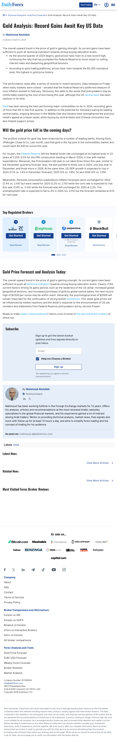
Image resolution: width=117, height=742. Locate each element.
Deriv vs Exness (13, 635)
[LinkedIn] (23, 569)
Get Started (16, 235)
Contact (8, 592)
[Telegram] (33, 569)
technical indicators (38, 284)
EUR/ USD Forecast (15, 657)
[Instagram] (64, 569)
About (7, 582)
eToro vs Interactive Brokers (20, 630)
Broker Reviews (13, 667)
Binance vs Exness (15, 625)
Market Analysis (13, 673)
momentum (73, 298)
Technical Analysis (16, 15)
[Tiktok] (43, 570)
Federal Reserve (30, 153)
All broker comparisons (17, 640)
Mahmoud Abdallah (38, 389)
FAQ (6, 587)
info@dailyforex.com (13, 683)
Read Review (16, 245)
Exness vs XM (12, 615)
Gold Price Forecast (36, 15)
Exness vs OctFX (13, 620)
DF (4, 15)
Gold (5, 106)
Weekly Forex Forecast (17, 662)
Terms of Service (14, 597)
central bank (92, 94)
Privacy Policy (12, 602)
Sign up (58, 366)
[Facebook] (4, 569)
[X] (13, 569)
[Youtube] (54, 569)
